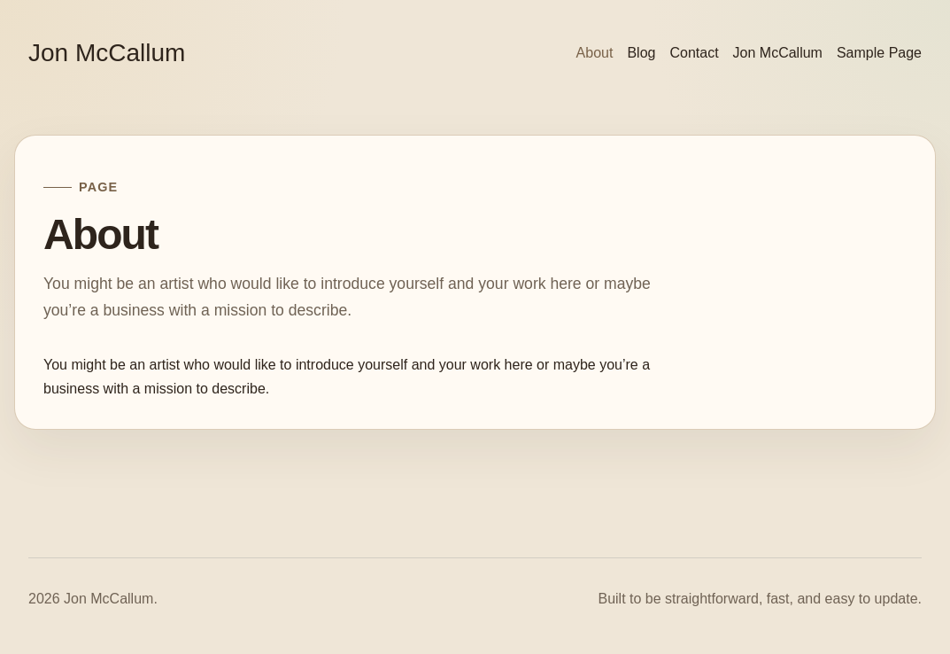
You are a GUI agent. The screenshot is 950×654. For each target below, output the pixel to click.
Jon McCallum (106, 52)
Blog (641, 52)
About (595, 52)
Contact (693, 52)
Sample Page (879, 52)
